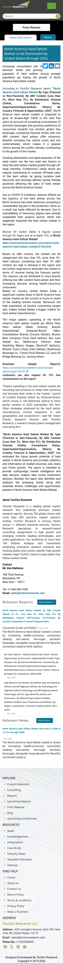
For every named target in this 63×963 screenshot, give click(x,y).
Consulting (12, 790)
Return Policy (13, 895)
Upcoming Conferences (20, 819)
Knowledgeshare (15, 837)
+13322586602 (25, 941)
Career (9, 877)
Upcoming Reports (17, 801)
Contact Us (12, 889)
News (8, 831)
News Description (21, 37)
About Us (11, 883)
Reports (10, 796)
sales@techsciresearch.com (28, 937)
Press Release (13, 807)
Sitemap (10, 865)
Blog (8, 813)
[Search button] (58, 16)
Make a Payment (15, 912)
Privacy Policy (13, 906)
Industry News (14, 854)
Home (48, 37)
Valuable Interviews (17, 859)
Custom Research (16, 784)
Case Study (12, 848)
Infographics (13, 842)
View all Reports (46, 602)
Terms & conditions (17, 900)
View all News (44, 720)
